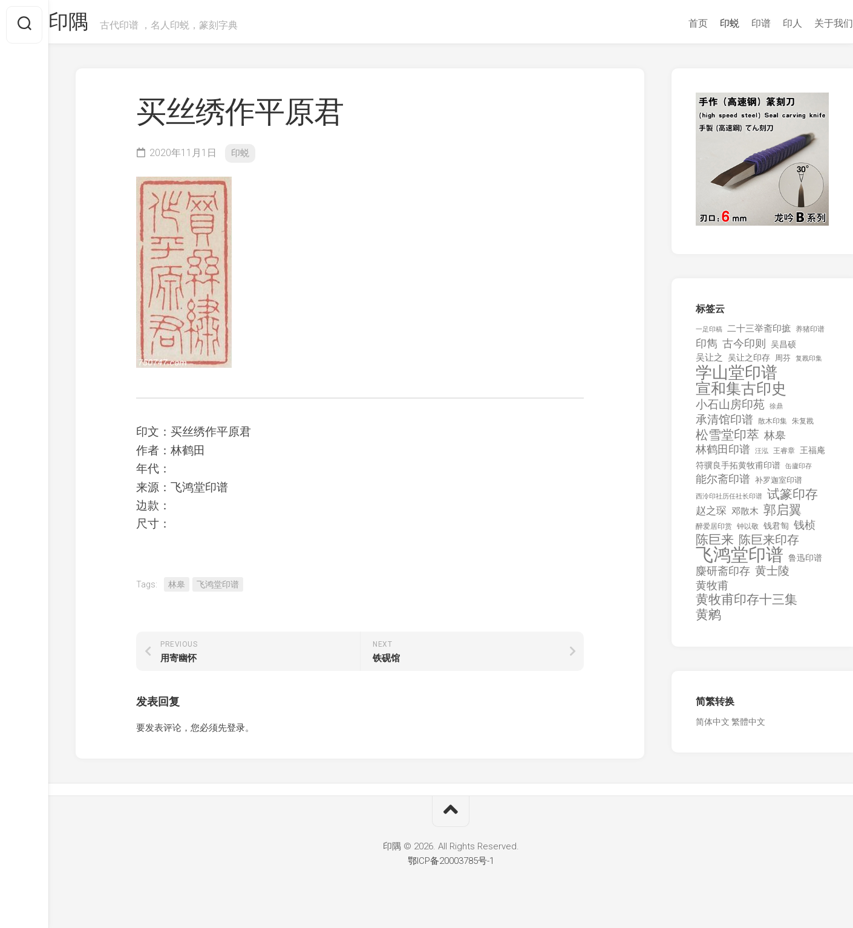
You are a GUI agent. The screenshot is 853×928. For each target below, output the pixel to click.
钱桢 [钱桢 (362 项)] (804, 530)
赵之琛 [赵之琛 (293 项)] (711, 516)
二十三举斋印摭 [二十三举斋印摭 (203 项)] (759, 333)
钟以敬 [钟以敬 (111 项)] (748, 532)
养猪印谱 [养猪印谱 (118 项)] (810, 334)
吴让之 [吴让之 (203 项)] (709, 363)
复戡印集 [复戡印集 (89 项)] (809, 364)
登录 (236, 732)
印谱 (737, 23)
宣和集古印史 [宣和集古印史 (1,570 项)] (741, 394)
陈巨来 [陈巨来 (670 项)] (715, 545)
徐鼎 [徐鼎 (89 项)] (776, 412)
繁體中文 (748, 727)
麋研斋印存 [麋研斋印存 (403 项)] (723, 576)
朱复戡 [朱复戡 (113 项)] (803, 426)
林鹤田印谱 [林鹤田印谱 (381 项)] (723, 454)
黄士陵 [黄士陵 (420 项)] (772, 576)
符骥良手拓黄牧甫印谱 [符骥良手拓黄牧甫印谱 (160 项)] (738, 470)
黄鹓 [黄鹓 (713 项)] (708, 620)
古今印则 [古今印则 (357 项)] (744, 349)
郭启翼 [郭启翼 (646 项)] (782, 516)
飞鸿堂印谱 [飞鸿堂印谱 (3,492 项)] (739, 560)
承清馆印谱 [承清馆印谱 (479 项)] (724, 425)
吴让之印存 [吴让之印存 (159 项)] (749, 363)
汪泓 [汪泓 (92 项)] (761, 456)
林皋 (176, 589)
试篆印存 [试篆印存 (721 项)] (792, 500)
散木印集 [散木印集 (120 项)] (772, 426)
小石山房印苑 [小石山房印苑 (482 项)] (730, 410)
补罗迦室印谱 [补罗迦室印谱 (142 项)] (778, 485)
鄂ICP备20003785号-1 (451, 866)
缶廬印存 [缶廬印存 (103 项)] (798, 471)
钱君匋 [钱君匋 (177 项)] (776, 531)
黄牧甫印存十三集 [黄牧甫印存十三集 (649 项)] (746, 605)
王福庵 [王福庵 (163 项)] (812, 455)
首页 (674, 23)
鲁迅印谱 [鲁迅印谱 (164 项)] (805, 563)
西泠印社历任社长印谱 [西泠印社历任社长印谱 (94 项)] (729, 502)
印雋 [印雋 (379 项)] (706, 348)
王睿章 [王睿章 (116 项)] (784, 456)
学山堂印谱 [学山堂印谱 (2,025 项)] (736, 378)
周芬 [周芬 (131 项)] (783, 363)
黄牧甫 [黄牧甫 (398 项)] (712, 590)
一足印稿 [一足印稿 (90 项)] (709, 335)
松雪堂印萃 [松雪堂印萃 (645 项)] (727, 441)
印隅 (94, 25)
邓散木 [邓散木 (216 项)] (745, 516)
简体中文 (713, 727)
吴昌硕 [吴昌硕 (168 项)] (783, 350)
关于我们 (809, 23)
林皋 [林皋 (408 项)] (775, 440)
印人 (768, 23)
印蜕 (705, 23)
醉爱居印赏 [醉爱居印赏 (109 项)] (714, 532)
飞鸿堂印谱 (218, 589)
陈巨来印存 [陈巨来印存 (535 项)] (769, 545)
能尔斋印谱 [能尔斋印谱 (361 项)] (723, 484)
